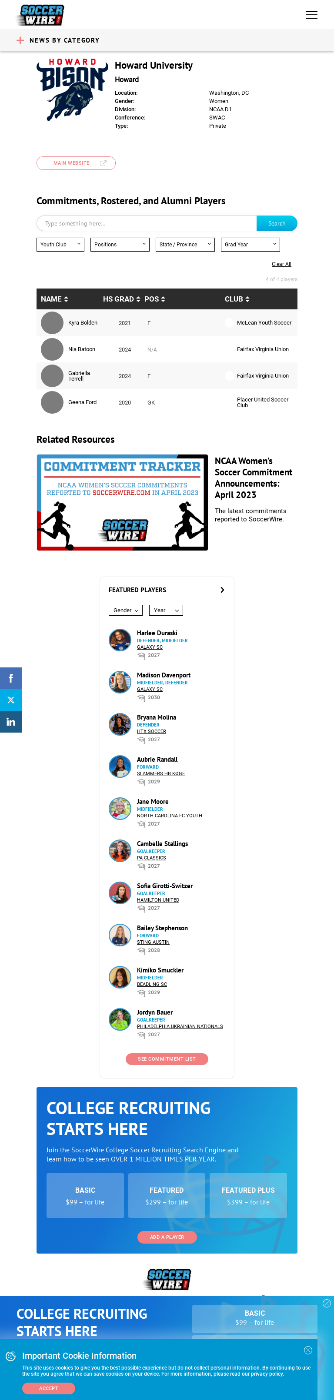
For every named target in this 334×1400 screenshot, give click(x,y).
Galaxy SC (150, 647)
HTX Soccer (151, 731)
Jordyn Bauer (155, 1012)
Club (234, 299)
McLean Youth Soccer (264, 322)
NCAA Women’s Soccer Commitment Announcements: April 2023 (253, 478)
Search (277, 223)
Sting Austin (153, 942)
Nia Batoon (81, 349)
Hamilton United (158, 900)
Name (51, 299)
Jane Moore (153, 801)
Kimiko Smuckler (160, 970)
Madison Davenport (163, 675)
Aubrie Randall (157, 759)
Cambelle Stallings (162, 843)
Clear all (281, 264)
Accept (48, 1388)
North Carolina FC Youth (169, 816)
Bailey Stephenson (162, 928)
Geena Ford (82, 402)
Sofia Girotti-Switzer (165, 886)
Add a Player (167, 1237)
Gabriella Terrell (79, 376)
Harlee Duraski (157, 633)
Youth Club (53, 245)
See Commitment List (167, 1059)
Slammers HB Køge (161, 773)
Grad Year (236, 245)
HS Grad (118, 299)
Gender (122, 610)
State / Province (178, 245)
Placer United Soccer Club (262, 402)
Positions (105, 245)
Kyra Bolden (82, 322)
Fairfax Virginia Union (263, 349)
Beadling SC (152, 984)
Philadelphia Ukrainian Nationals (180, 1026)
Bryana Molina (156, 717)
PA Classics (151, 858)
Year (159, 610)
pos (151, 299)
